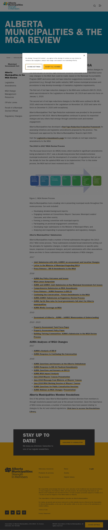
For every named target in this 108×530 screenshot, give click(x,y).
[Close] (84, 55)
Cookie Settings (33, 67)
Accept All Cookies (52, 67)
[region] (54, 63)
